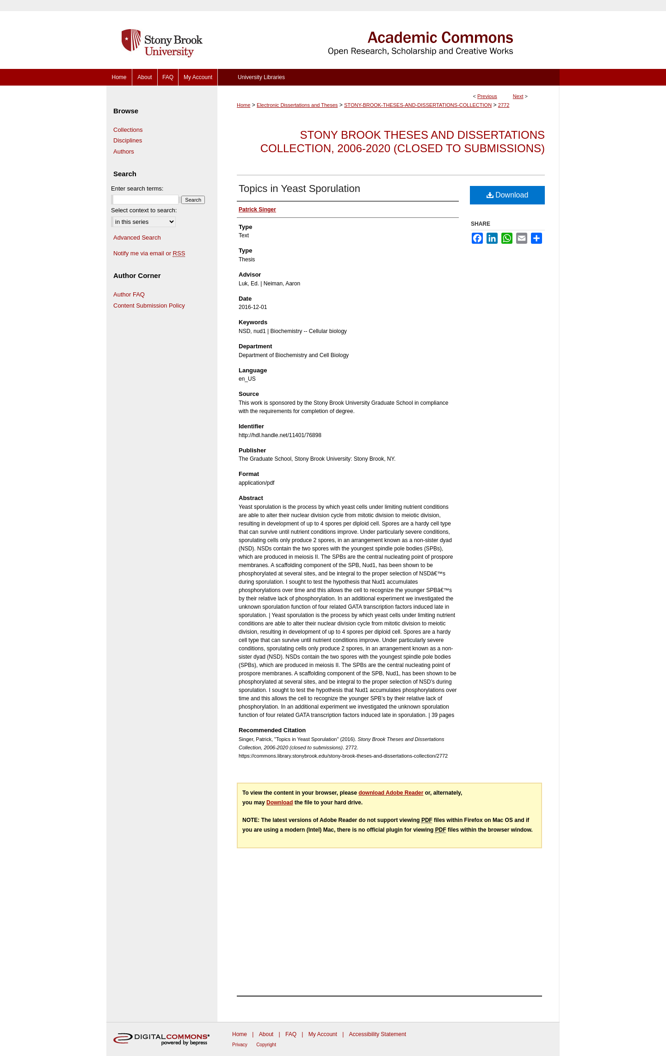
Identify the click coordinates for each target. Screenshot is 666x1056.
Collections (128, 129)
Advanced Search (137, 237)
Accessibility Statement (377, 1034)
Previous (487, 96)
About (266, 1034)
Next (518, 96)
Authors (123, 151)
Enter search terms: (137, 188)
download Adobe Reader (390, 793)
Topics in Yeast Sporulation (299, 188)
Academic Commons (388, 34)
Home (243, 105)
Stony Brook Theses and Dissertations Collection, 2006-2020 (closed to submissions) (402, 141)
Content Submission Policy (149, 305)
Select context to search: (144, 210)
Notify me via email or (149, 253)
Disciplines (127, 140)
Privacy (239, 1044)
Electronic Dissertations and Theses (297, 105)
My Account (322, 1034)
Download (508, 195)
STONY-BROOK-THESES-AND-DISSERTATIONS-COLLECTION (418, 105)
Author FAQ (129, 294)
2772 (503, 105)
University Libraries (261, 77)
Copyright (266, 1044)
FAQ (290, 1034)
